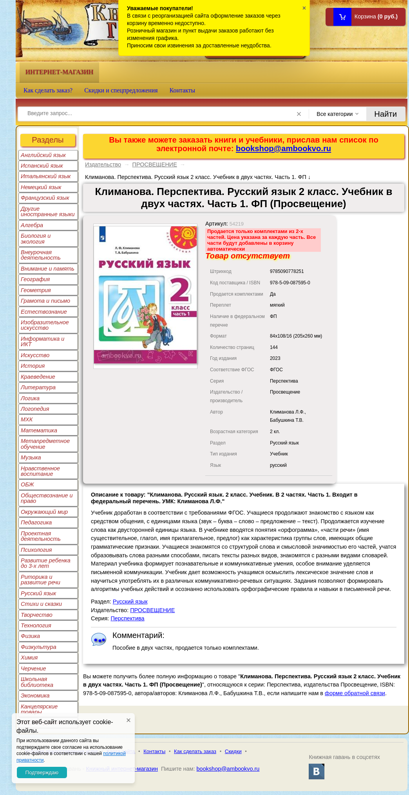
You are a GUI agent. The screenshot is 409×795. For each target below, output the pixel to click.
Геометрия (36, 290)
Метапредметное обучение (45, 444)
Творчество (36, 615)
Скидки (233, 751)
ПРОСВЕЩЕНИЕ (154, 164)
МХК (27, 419)
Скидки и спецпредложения (121, 90)
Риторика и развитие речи (40, 579)
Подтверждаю (41, 772)
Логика (30, 398)
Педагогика (36, 522)
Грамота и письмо (45, 301)
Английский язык (43, 155)
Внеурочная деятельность (41, 255)
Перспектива (127, 618)
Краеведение (38, 377)
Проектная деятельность (41, 536)
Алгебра (32, 225)
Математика (39, 430)
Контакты (182, 90)
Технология (36, 625)
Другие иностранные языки (48, 211)
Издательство (103, 164)
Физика (30, 636)
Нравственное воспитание (40, 471)
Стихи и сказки (41, 604)
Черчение (33, 668)
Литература (38, 387)
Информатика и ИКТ (42, 341)
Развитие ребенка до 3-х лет (46, 563)
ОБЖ (27, 484)
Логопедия (35, 409)
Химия (29, 657)
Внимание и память (47, 269)
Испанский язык (42, 166)
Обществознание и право (47, 498)
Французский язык (45, 198)
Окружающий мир (44, 512)
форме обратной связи (355, 693)
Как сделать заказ (195, 751)
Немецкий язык (41, 187)
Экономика (35, 695)
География (35, 279)
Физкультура (38, 647)
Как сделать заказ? (48, 90)
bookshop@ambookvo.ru (283, 148)
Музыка (31, 457)
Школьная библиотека (37, 682)
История (33, 366)
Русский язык (38, 593)
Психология (36, 550)
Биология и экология (36, 238)
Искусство (35, 355)
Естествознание (44, 312)
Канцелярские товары (39, 709)
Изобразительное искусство (45, 325)
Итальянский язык (46, 176)
